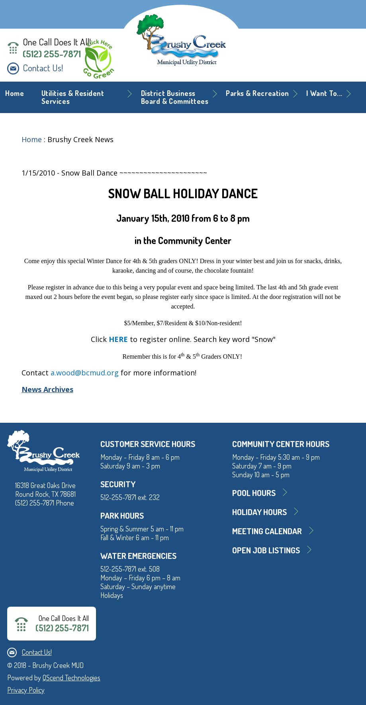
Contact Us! (43, 68)
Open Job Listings (266, 550)
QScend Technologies (71, 677)
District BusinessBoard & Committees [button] (175, 97)
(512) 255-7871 (52, 54)
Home (14, 93)
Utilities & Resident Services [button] (72, 97)
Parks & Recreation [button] (257, 93)
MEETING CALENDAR (267, 530)
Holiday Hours (259, 511)
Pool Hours (254, 492)
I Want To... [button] (324, 93)
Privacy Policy (26, 689)
